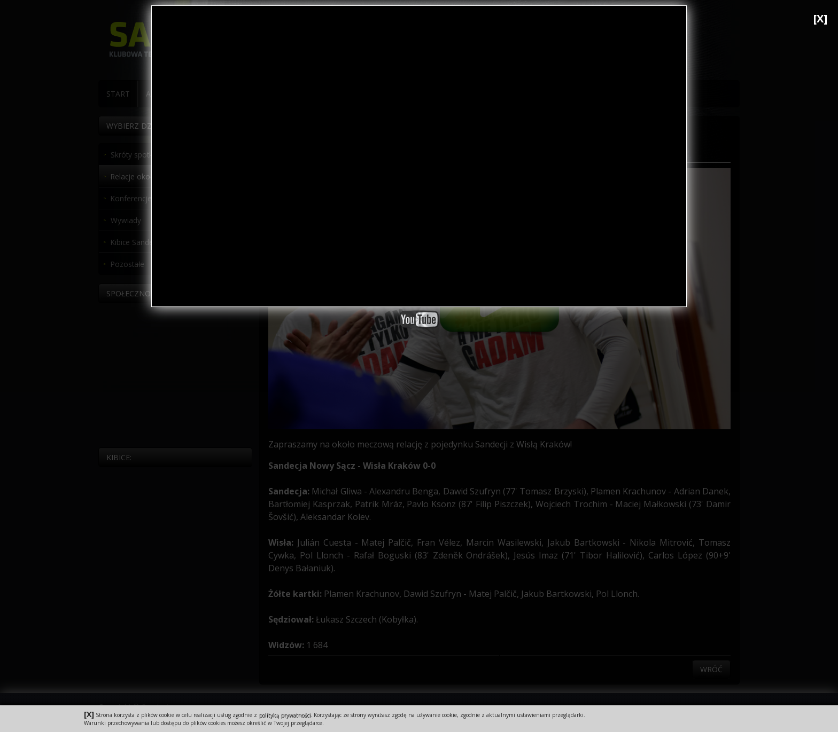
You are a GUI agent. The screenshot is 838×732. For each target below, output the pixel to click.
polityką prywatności (285, 715)
